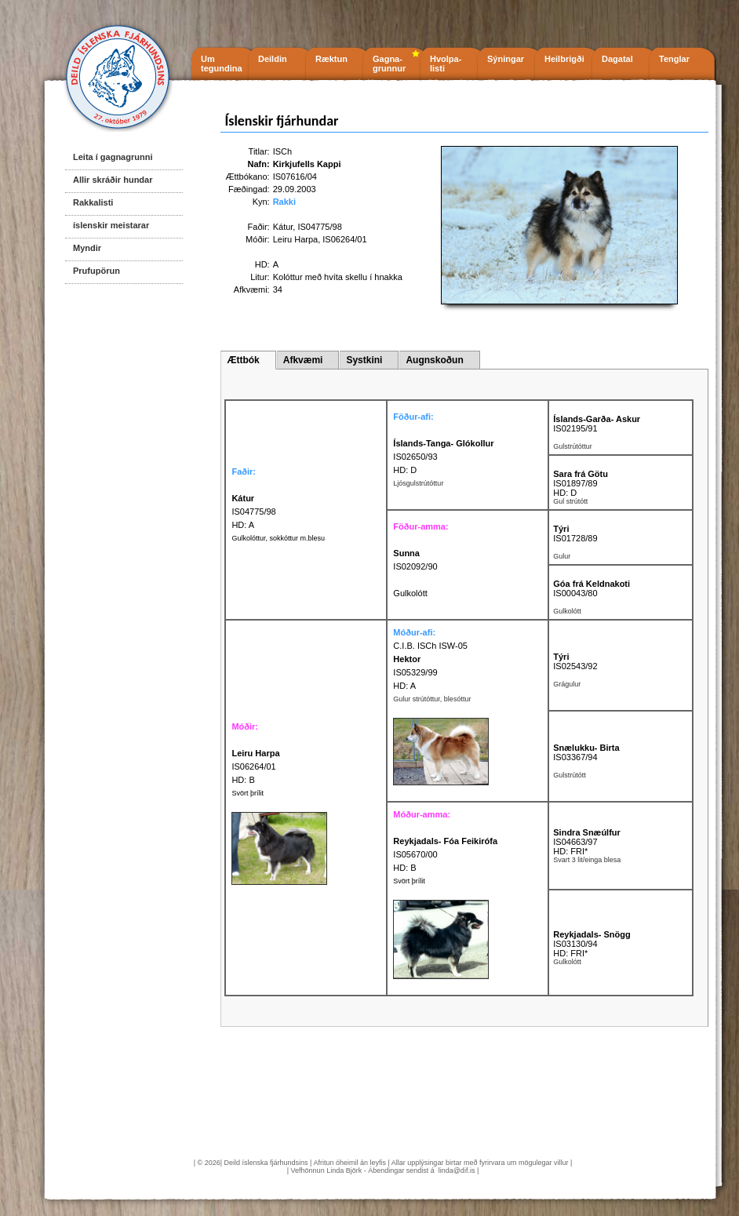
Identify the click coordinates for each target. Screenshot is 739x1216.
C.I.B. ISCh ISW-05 (430, 645)
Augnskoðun (434, 360)
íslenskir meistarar (111, 225)
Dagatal (617, 59)
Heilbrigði (564, 59)
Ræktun (331, 59)
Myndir (87, 248)
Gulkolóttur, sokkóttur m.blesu (278, 538)
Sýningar (505, 59)
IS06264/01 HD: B (255, 766)
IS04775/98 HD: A (253, 511)
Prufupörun (96, 270)
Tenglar (674, 59)
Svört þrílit (247, 793)
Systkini (364, 360)
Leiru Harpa (295, 239)
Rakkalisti (93, 202)
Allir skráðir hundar (112, 179)
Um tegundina (221, 63)
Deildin (272, 59)
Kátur (283, 226)
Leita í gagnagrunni (112, 157)
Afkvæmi (303, 360)
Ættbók (243, 360)
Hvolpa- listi (445, 63)
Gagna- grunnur (389, 63)
